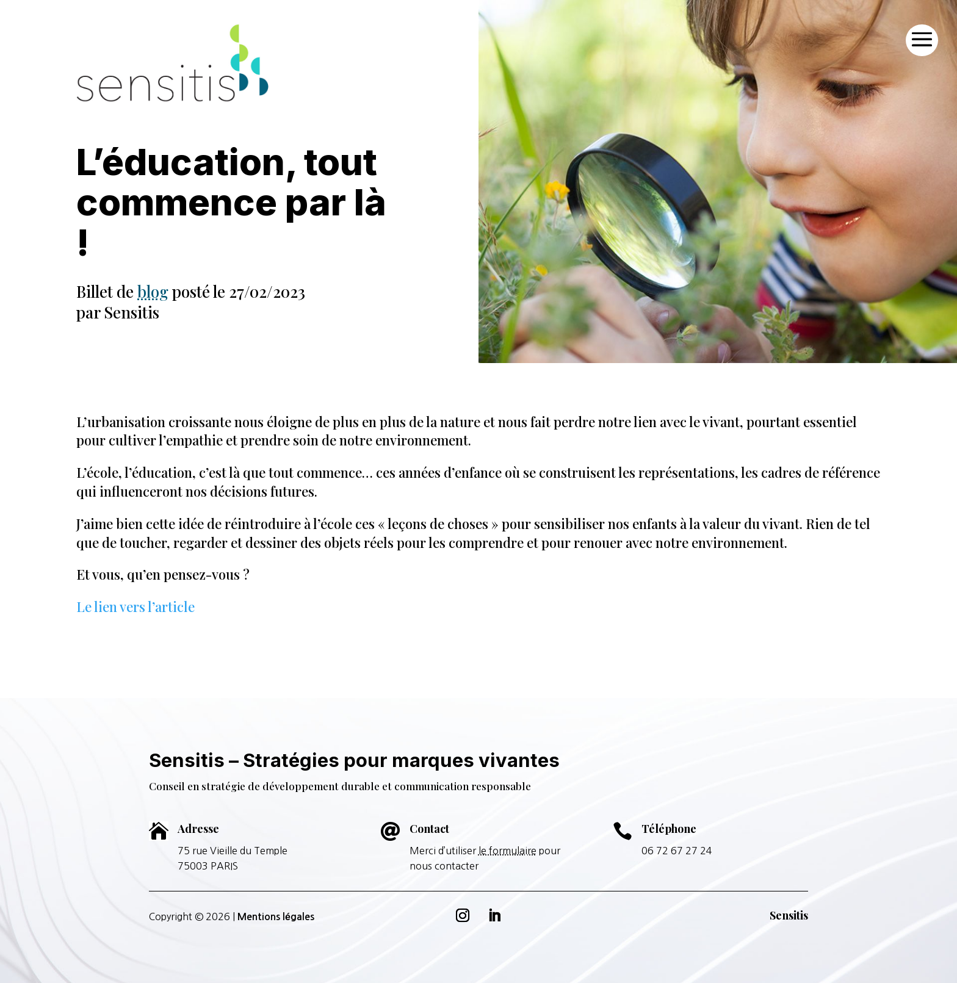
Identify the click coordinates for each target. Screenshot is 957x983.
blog (152, 291)
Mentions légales (275, 916)
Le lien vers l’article (135, 606)
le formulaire (507, 850)
